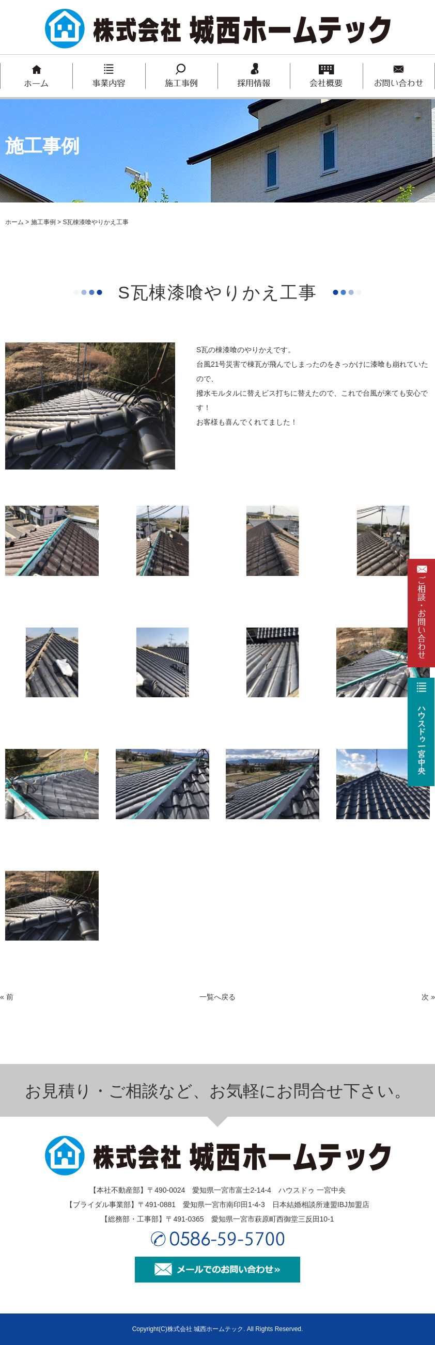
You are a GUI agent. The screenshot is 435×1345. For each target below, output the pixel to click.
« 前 (6, 997)
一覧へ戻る (217, 997)
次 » (428, 997)
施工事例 (43, 222)
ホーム (14, 222)
